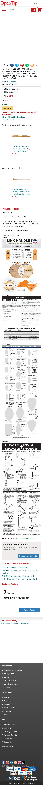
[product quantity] (13, 101)
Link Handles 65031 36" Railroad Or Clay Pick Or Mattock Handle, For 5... (21, 192)
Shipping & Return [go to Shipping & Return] (10, 732)
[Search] (33, 10)
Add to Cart (7, 108)
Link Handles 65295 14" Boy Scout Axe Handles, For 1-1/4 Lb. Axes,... (21, 149)
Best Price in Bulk (9, 120)
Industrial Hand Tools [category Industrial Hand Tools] (14, 570)
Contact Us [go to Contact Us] (8, 742)
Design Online (9, 738)
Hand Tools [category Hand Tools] (11, 579)
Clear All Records (24, 623)
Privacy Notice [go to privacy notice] (9, 674)
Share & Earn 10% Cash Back (13, 117)
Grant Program (9, 711)
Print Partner (8, 701)
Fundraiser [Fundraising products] (7, 704)
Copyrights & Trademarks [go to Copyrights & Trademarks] (13, 670)
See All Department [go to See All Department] (11, 684)
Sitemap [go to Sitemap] (7, 687)
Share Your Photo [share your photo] (10, 681)
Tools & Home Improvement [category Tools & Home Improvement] (12, 576)
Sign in (36, 3)
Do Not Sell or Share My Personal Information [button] (18, 766)
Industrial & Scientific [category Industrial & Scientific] (9, 567)
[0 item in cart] (39, 10)
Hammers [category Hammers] (27, 570)
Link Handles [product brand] (11, 82)
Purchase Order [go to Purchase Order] (9, 725)
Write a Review (29, 610)
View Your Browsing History (9, 623)
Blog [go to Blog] (5, 715)
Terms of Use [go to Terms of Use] (8, 728)
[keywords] (19, 10)
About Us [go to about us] (7, 677)
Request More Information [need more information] (28, 556)
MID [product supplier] (15, 84)
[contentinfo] (9, 3)
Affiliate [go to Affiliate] (6, 697)
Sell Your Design (9, 708)
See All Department (4, 10)
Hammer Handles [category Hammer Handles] (32, 579)
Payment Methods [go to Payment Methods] (10, 735)
